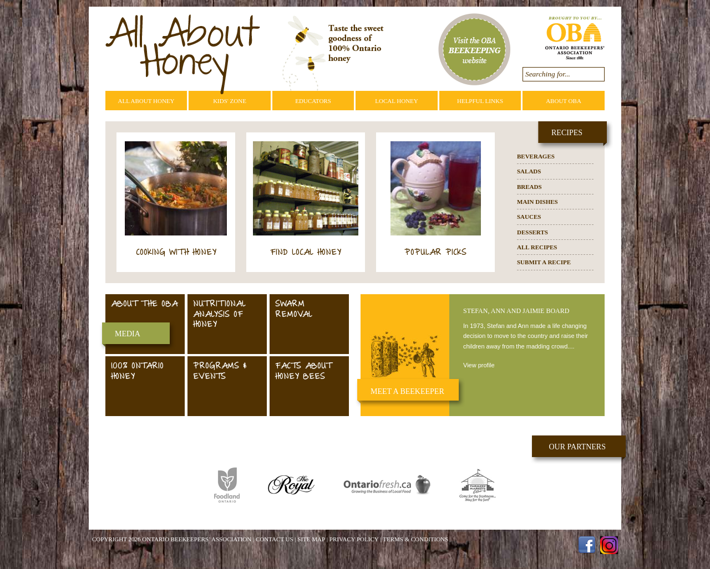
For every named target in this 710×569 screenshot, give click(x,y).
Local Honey (396, 101)
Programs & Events (220, 372)
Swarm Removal (293, 310)
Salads (529, 171)
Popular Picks (435, 253)
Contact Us (274, 539)
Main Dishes (537, 201)
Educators (313, 101)
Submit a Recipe (544, 262)
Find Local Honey (305, 253)
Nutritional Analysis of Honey (219, 315)
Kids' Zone (229, 101)
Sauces (529, 216)
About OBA (563, 101)
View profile (479, 365)
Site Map (311, 539)
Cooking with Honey (176, 253)
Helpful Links (480, 101)
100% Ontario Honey (137, 372)
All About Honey (146, 101)
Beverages (536, 156)
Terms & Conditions (415, 539)
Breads (529, 186)
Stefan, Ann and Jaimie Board (516, 311)
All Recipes (537, 247)
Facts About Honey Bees (303, 372)
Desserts (532, 232)
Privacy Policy (354, 539)
